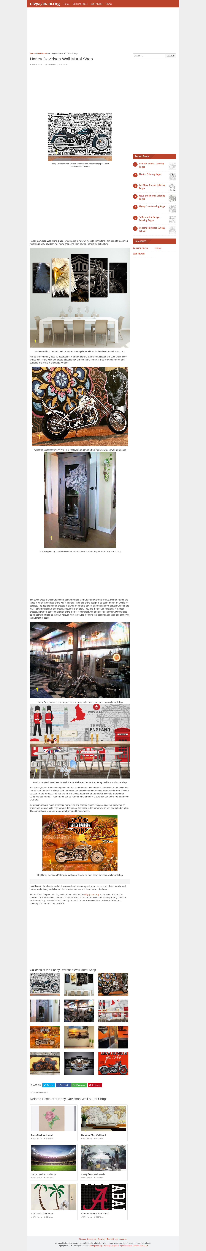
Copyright (101, 1239)
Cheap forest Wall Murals (93, 1174)
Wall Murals (97, 3)
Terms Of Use (112, 1239)
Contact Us (91, 1239)
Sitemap (82, 1239)
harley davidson (41, 1092)
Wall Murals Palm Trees (42, 1213)
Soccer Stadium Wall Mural (43, 1174)
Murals (109, 3)
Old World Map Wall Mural (93, 1135)
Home (66, 3)
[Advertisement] (103, 31)
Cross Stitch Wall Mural (42, 1135)
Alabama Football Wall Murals (95, 1213)
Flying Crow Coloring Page (152, 206)
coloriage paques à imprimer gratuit (118, 1246)
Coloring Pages (80, 3)
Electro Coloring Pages (150, 174)
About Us (123, 1239)
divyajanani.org (45, 3)
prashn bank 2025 (140, 1246)
